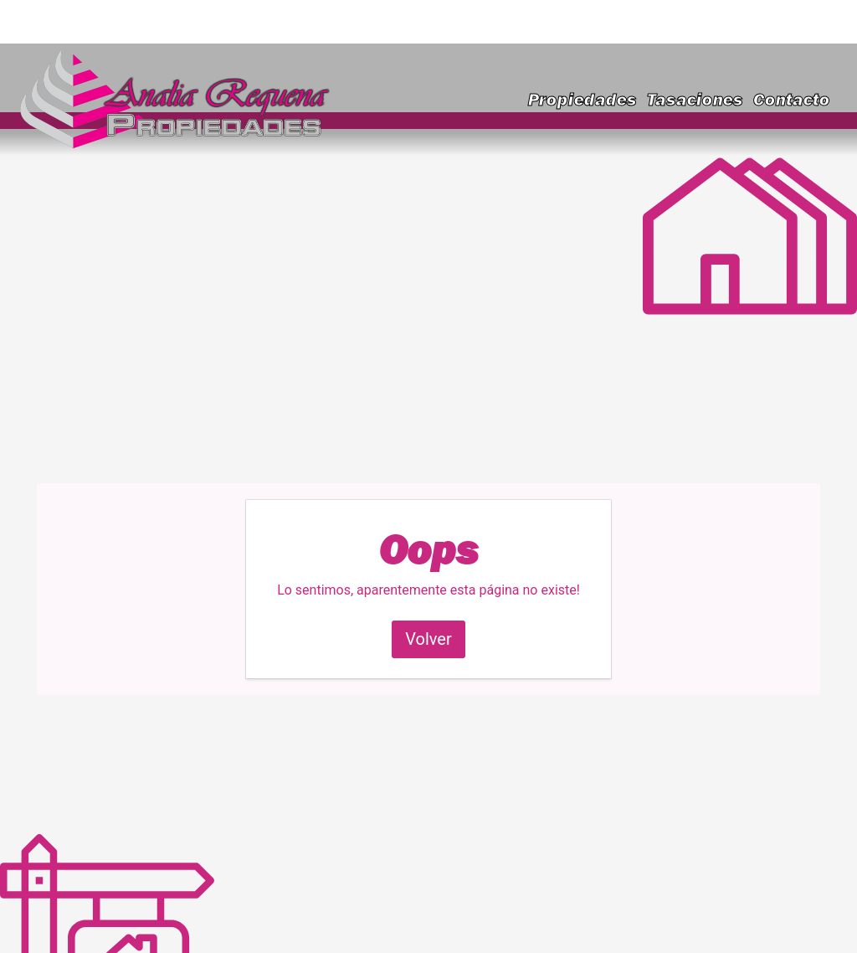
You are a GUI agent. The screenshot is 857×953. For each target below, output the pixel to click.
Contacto (791, 99)
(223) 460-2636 (644, 21)
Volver (428, 639)
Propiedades (582, 99)
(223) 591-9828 (772, 21)
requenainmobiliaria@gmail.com (153, 21)
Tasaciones (695, 99)
